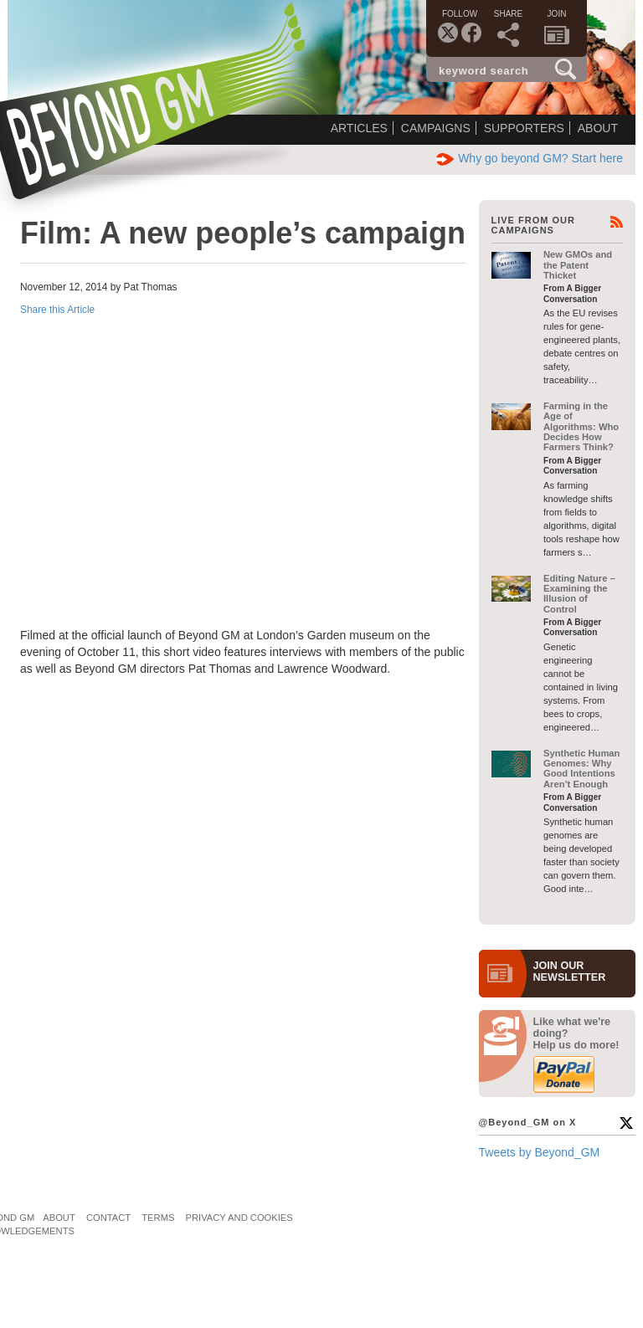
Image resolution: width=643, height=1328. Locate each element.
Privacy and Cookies (239, 1218)
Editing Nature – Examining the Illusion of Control (579, 593)
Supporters (524, 128)
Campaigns (436, 128)
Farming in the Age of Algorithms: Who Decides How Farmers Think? (581, 426)
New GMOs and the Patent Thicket (577, 264)
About (598, 128)
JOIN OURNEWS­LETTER (569, 971)
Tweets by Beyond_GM (539, 1152)
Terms (157, 1218)
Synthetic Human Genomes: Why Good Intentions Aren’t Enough (581, 768)
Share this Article (57, 309)
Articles (359, 128)
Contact (108, 1218)
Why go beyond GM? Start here (529, 158)
